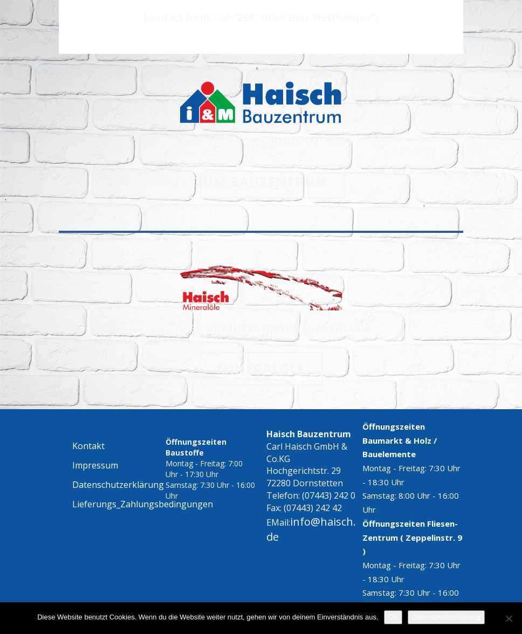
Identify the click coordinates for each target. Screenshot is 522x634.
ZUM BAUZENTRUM (261, 181)
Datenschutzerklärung (446, 617)
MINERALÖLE (261, 368)
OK (393, 617)
